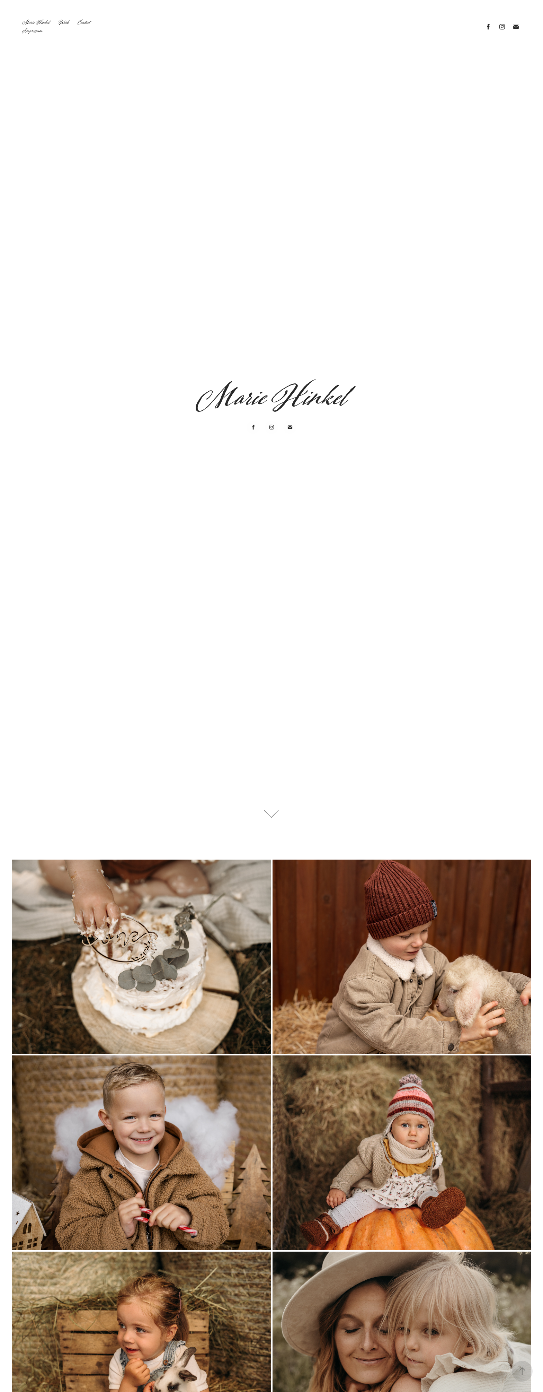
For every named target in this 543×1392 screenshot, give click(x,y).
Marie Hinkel (36, 22)
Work (63, 22)
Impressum (32, 31)
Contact (84, 22)
